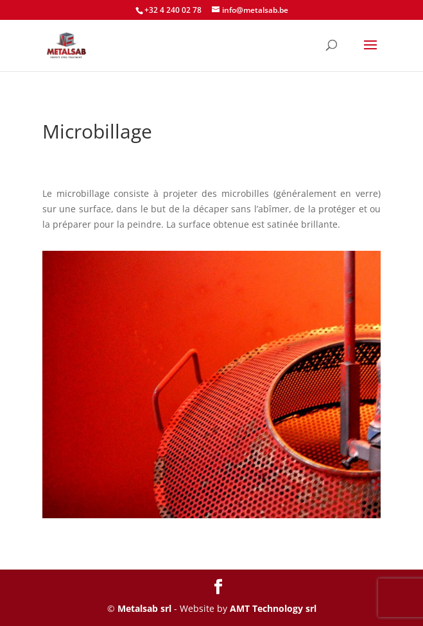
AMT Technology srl (273, 608)
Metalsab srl (144, 608)
